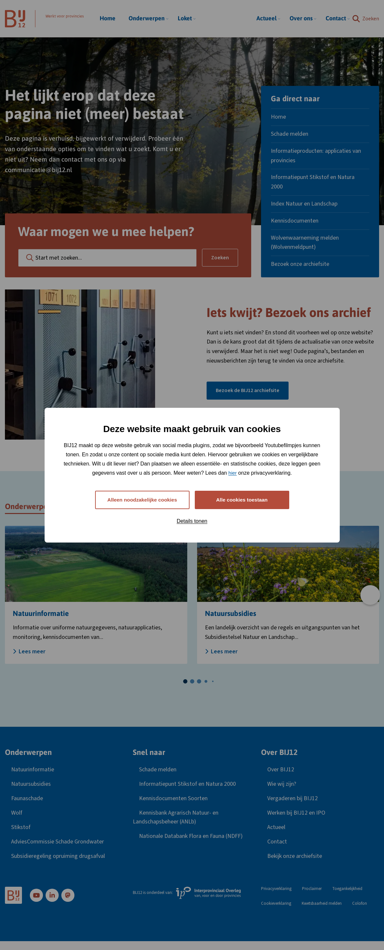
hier (232, 472)
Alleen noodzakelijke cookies (142, 500)
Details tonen (192, 521)
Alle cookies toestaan (242, 500)
